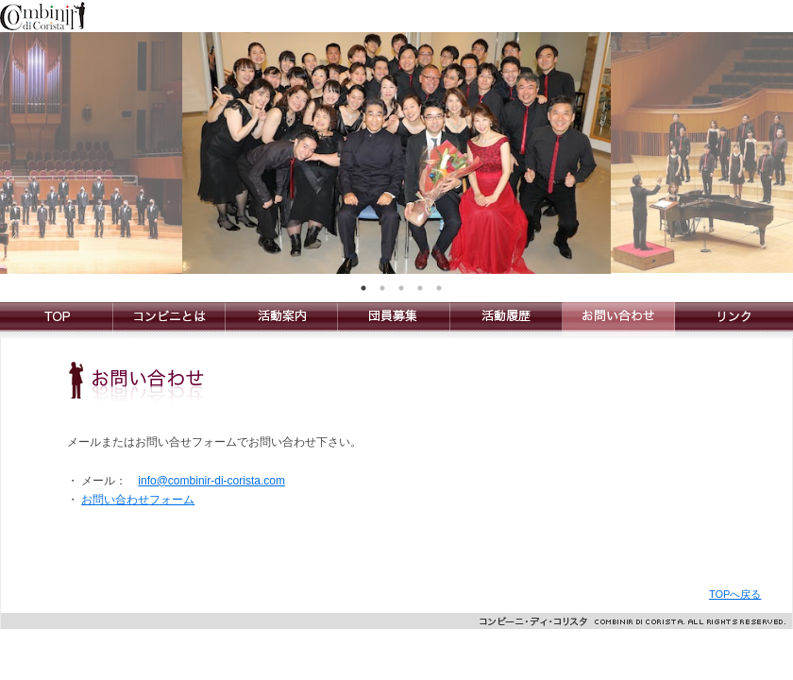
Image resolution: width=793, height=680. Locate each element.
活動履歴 (506, 320)
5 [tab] (439, 288)
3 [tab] (401, 288)
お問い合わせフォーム (137, 499)
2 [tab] (382, 288)
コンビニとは (169, 320)
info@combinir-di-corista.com (211, 480)
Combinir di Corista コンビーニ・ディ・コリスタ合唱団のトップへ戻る (56, 320)
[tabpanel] (396, 153)
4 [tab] (420, 288)
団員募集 (394, 320)
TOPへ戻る (735, 594)
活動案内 (282, 320)
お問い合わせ (619, 320)
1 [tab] (363, 288)
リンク (734, 320)
